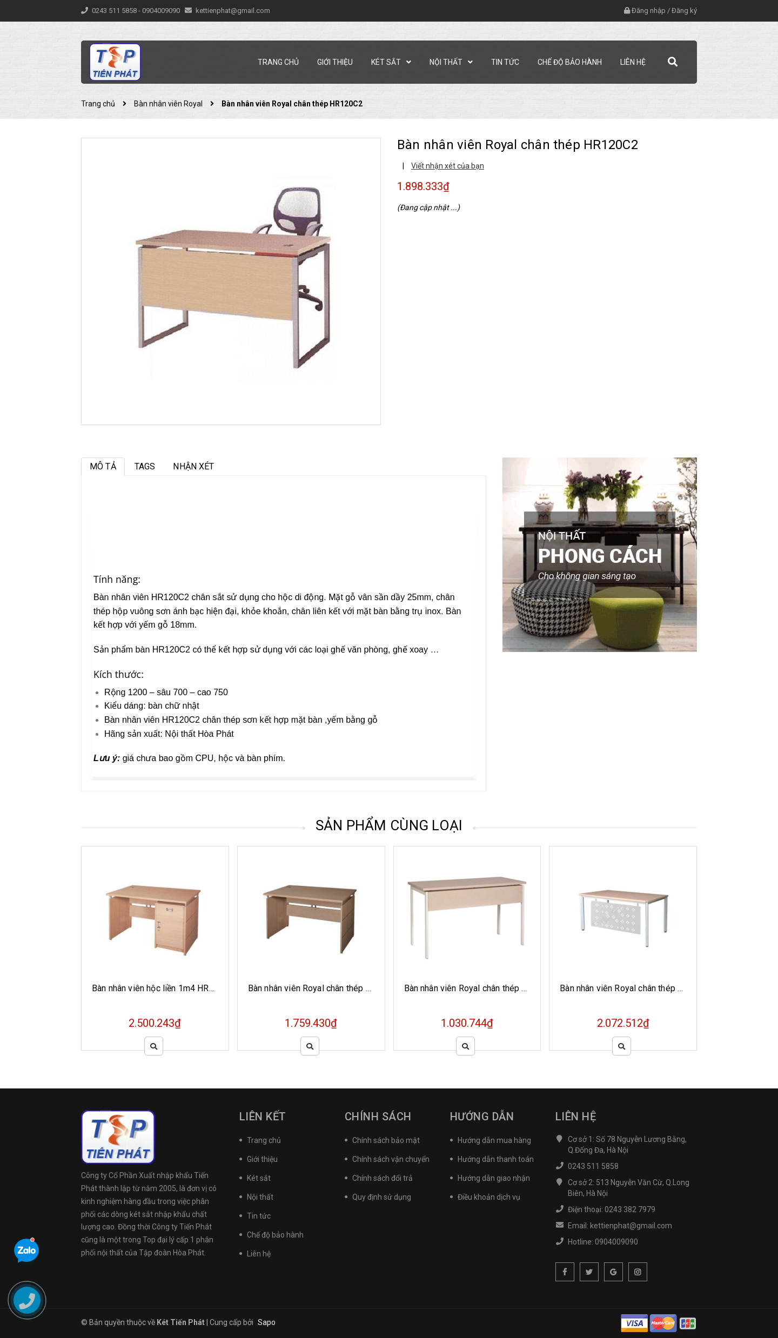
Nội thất (260, 1197)
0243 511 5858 (115, 10)
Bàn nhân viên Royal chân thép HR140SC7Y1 (644, 988)
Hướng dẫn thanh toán (496, 1159)
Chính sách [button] (378, 1116)
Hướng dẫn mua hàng (494, 1140)
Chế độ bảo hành (275, 1235)
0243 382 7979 (630, 1209)
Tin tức (259, 1216)
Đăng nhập (649, 10)
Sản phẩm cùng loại (389, 825)
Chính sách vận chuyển (391, 1159)
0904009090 (162, 10)
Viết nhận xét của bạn (447, 166)
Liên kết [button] (262, 1116)
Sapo (267, 1322)
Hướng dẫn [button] (482, 1116)
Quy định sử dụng (381, 1197)
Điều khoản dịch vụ (489, 1197)
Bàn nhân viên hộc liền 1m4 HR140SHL (166, 988)
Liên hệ (259, 1253)
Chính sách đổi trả (382, 1178)
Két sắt (259, 1178)
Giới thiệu (262, 1159)
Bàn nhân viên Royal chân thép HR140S (323, 988)
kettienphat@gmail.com (233, 10)
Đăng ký (684, 10)
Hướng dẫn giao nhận (494, 1178)
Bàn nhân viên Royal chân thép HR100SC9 (484, 988)
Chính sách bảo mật (386, 1140)
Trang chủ (264, 1140)
